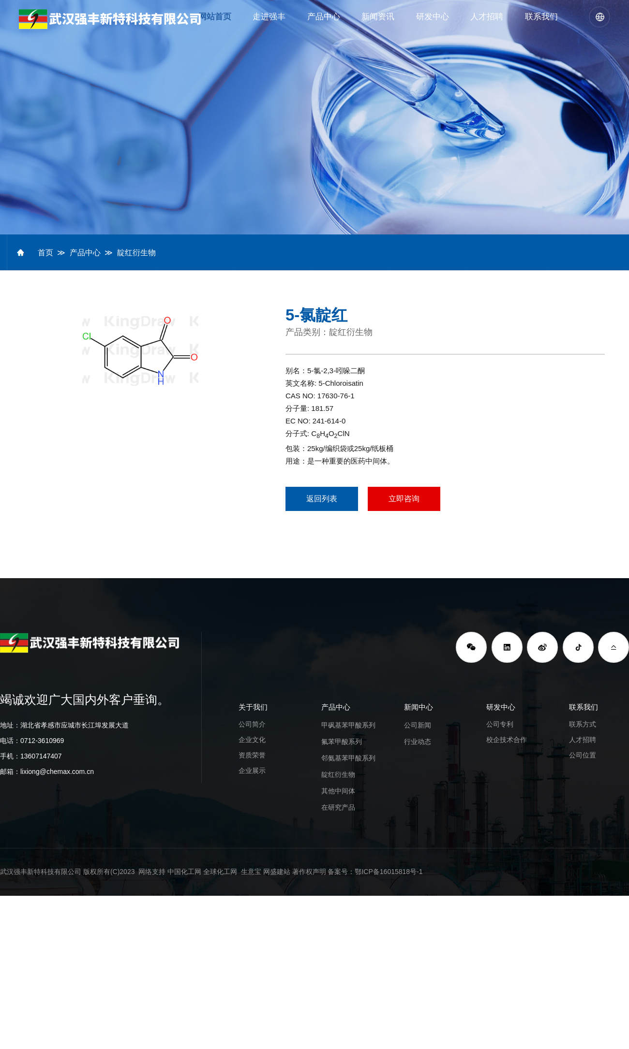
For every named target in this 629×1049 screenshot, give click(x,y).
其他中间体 (338, 791)
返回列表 (321, 499)
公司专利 (499, 724)
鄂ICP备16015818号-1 (388, 871)
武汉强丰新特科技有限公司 (40, 871)
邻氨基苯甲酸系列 (348, 758)
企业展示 (252, 770)
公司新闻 (417, 725)
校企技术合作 (506, 739)
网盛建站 (276, 871)
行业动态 (417, 741)
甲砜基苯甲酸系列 (348, 725)
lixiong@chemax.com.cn (57, 771)
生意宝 (251, 871)
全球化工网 (220, 871)
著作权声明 (309, 871)
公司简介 (252, 724)
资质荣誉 (252, 755)
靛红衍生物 (136, 252)
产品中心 (85, 252)
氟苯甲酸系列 (341, 741)
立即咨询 (404, 499)
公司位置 (582, 755)
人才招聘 (582, 739)
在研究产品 (338, 807)
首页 (45, 252)
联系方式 (582, 724)
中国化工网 (184, 871)
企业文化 (252, 739)
